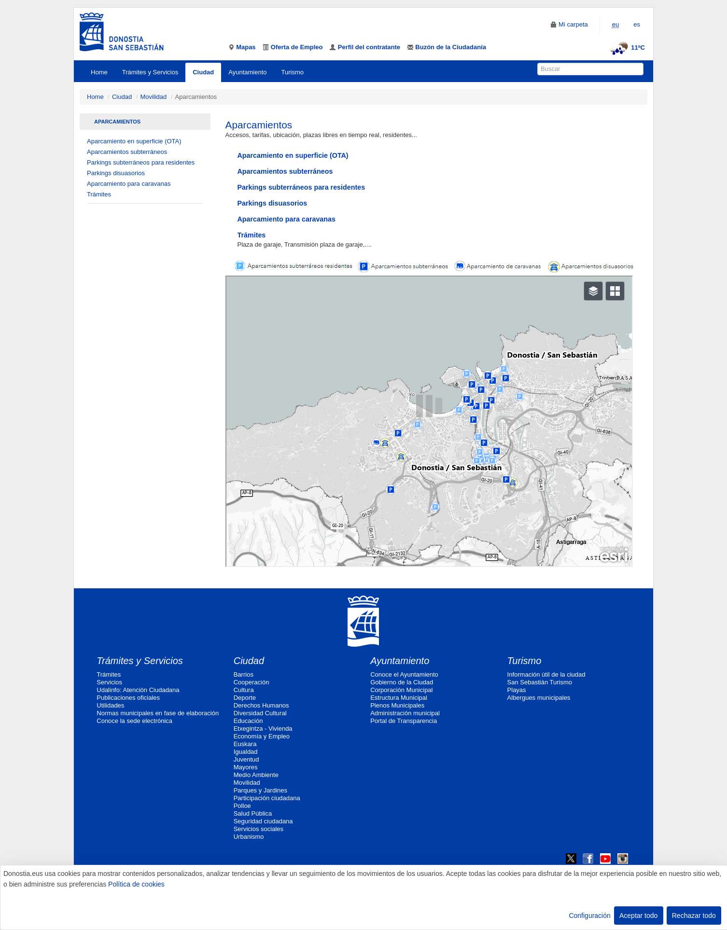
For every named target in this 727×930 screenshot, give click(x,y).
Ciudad (203, 72)
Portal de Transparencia (403, 720)
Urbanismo (249, 836)
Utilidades (110, 705)
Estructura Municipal (398, 697)
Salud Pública (253, 813)
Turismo (292, 72)
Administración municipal (405, 713)
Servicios (109, 682)
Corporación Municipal (401, 690)
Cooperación (251, 682)
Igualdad (246, 751)
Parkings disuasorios (116, 173)
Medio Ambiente (256, 774)
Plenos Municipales (397, 705)
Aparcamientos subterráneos (127, 151)
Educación (248, 720)
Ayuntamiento (247, 72)
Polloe (242, 805)
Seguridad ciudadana (263, 821)
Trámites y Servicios (150, 72)
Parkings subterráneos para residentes (141, 162)
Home (99, 72)
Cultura (244, 690)
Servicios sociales (258, 829)
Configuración (589, 915)
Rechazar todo (694, 915)
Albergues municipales (539, 697)
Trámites (99, 194)
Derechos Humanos (261, 705)
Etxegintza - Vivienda (263, 728)
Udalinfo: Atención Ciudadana (138, 690)
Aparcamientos (117, 122)
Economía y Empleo (262, 736)
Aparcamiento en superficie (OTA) (134, 141)
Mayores (246, 767)
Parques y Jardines (260, 790)
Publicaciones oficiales (128, 697)
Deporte (245, 697)
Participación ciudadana (267, 798)
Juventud (246, 759)
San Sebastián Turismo (539, 682)
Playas (516, 690)
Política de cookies (136, 884)
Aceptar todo (638, 915)
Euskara (245, 744)
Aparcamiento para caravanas (128, 183)
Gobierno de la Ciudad (401, 682)
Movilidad (153, 96)
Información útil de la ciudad (546, 674)
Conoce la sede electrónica (134, 720)
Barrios (243, 674)
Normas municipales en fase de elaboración (158, 713)
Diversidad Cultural (260, 713)
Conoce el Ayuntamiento (404, 674)
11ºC (626, 47)
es (636, 24)
